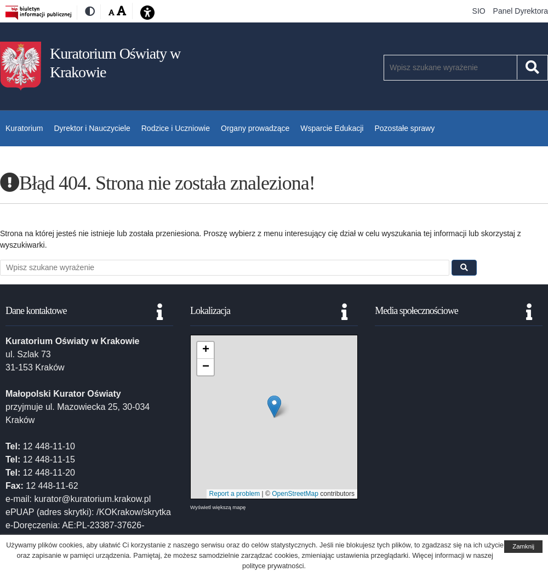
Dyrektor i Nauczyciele (92, 128)
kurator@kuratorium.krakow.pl (92, 499)
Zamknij (523, 546)
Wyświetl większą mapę (218, 507)
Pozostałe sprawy (404, 128)
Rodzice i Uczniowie (175, 128)
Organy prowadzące (255, 128)
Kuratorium (24, 128)
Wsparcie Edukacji (331, 128)
